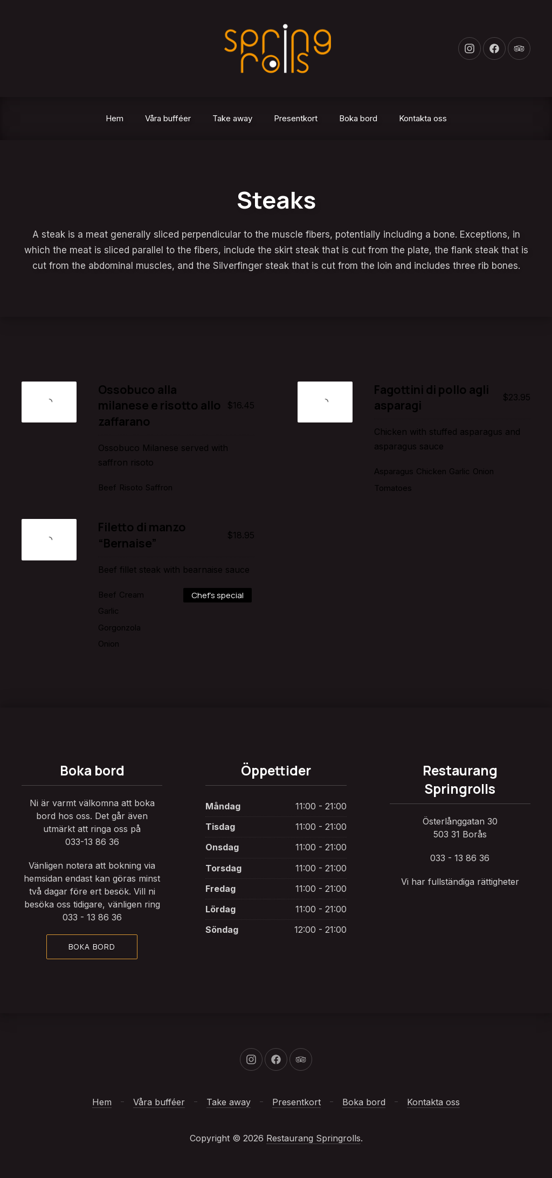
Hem (114, 118)
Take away (232, 118)
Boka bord (358, 118)
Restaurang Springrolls (313, 1138)
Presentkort (296, 118)
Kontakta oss (423, 118)
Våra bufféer (168, 118)
